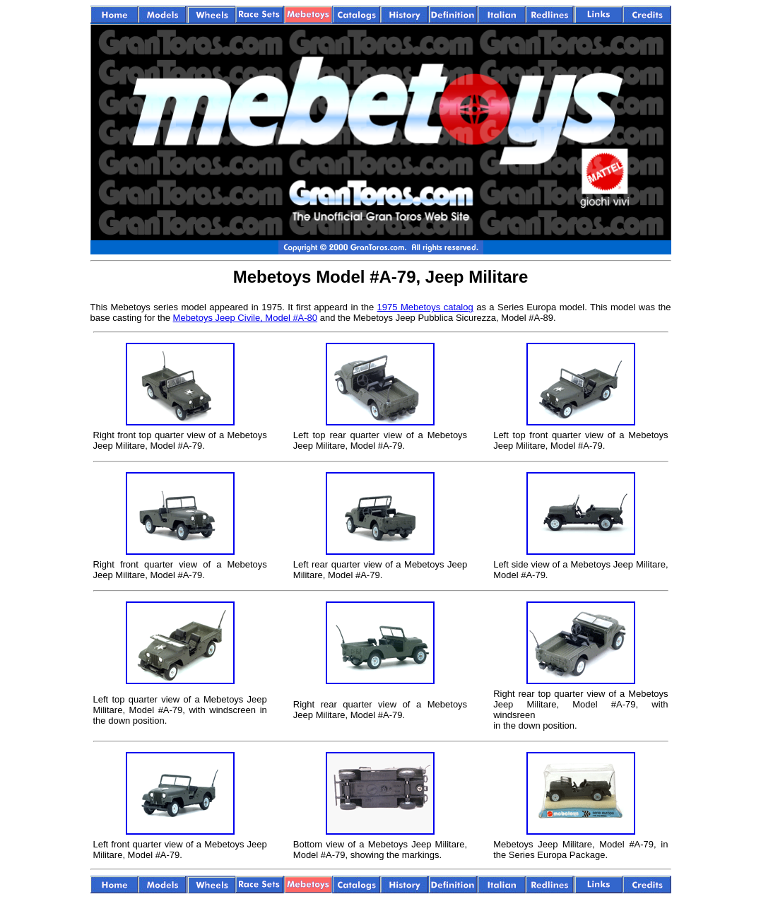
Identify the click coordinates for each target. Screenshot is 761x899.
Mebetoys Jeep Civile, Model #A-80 (245, 317)
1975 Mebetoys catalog (425, 307)
